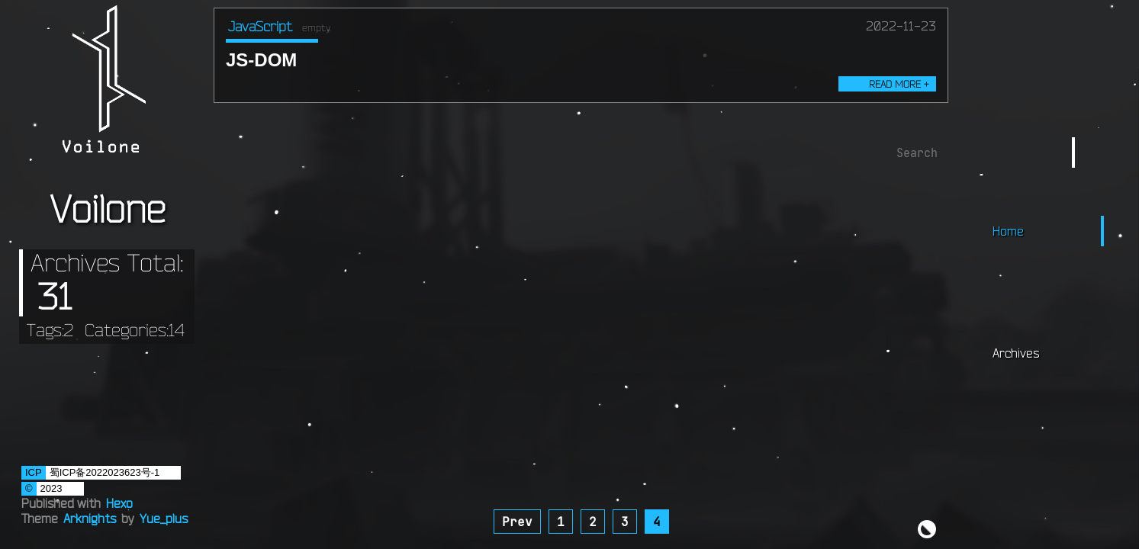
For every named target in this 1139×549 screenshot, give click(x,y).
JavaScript (260, 26)
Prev (517, 521)
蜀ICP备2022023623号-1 (105, 472)
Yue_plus (164, 518)
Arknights (89, 518)
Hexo (119, 503)
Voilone (107, 208)
